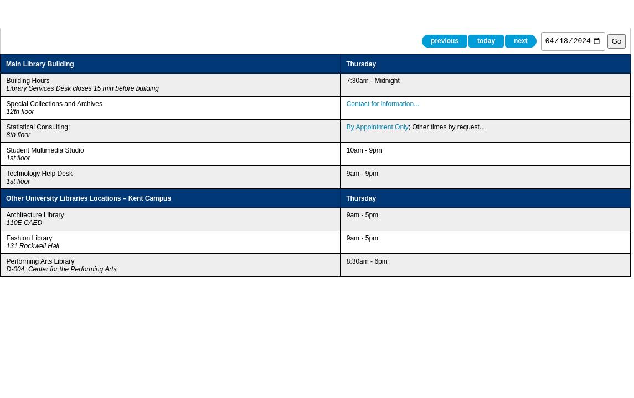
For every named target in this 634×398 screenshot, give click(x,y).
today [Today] (486, 41)
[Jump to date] (573, 41)
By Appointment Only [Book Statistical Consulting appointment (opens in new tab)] (378, 127)
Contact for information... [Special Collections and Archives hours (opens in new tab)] (383, 104)
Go (616, 41)
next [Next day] (521, 41)
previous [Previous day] (444, 41)
